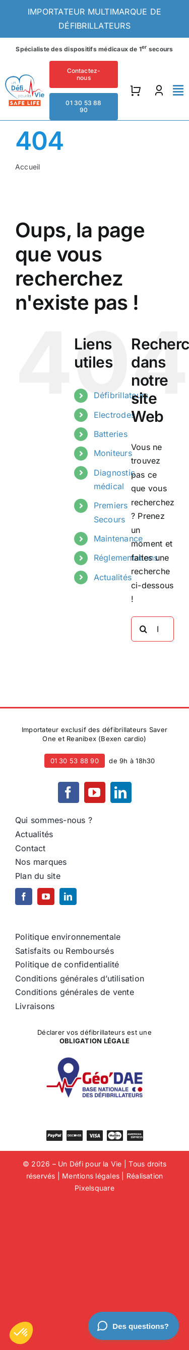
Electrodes (114, 415)
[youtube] (94, 792)
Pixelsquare (94, 1188)
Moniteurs (113, 453)
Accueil (27, 166)
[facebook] (68, 792)
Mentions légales (90, 1176)
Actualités (113, 577)
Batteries (111, 434)
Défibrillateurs (121, 395)
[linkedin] (121, 792)
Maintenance (118, 538)
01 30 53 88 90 (74, 761)
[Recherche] (143, 629)
